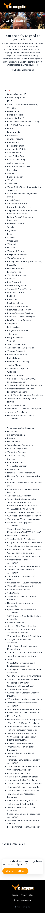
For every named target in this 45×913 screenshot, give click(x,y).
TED (9, 91)
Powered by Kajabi (22, 907)
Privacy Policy (27, 895)
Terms (15, 895)
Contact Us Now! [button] (15, 871)
